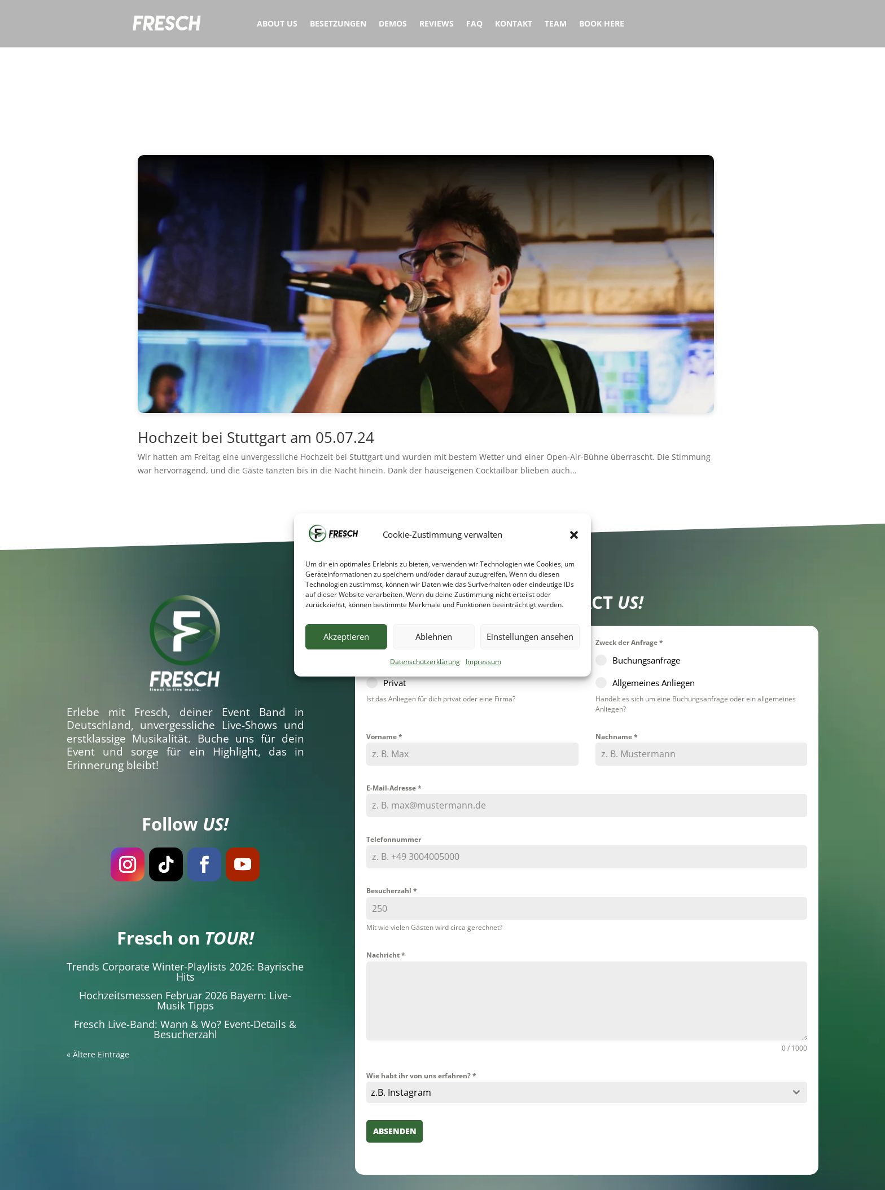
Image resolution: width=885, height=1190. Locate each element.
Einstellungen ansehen (530, 636)
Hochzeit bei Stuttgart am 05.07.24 (256, 362)
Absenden (395, 1056)
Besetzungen (338, 24)
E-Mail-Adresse (394, 713)
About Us (277, 24)
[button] (574, 535)
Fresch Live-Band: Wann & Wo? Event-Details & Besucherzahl (185, 954)
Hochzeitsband (389, 1172)
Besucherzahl (391, 816)
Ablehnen (433, 636)
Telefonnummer (393, 764)
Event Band (254, 637)
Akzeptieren (346, 636)
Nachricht (385, 880)
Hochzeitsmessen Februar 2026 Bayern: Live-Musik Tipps (185, 925)
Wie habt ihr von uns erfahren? (421, 1000)
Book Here (601, 24)
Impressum (483, 661)
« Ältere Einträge (98, 979)
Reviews (436, 24)
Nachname (616, 661)
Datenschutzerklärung (425, 661)
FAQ (474, 24)
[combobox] (586, 1018)
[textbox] (576, 1018)
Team (556, 24)
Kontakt (513, 24)
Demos (393, 24)
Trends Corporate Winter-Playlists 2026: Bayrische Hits (185, 896)
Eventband (336, 1172)
